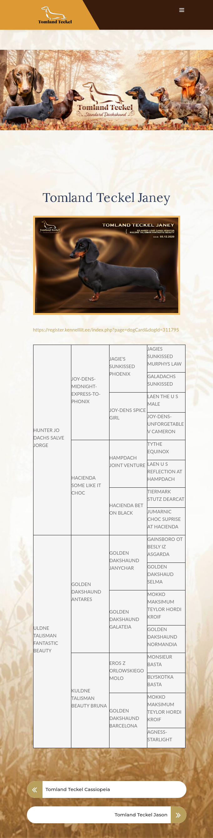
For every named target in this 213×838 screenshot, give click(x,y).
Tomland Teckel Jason (141, 795)
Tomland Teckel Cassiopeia (78, 769)
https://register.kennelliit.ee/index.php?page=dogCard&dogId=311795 (106, 309)
